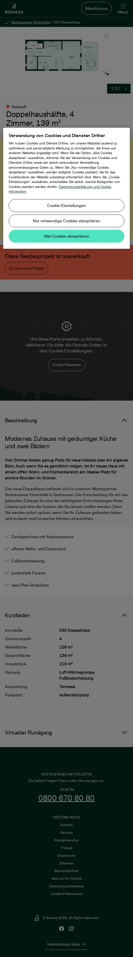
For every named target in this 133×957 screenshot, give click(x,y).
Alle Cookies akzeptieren (66, 236)
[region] (66, 188)
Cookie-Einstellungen (66, 205)
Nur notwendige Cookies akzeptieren (66, 220)
